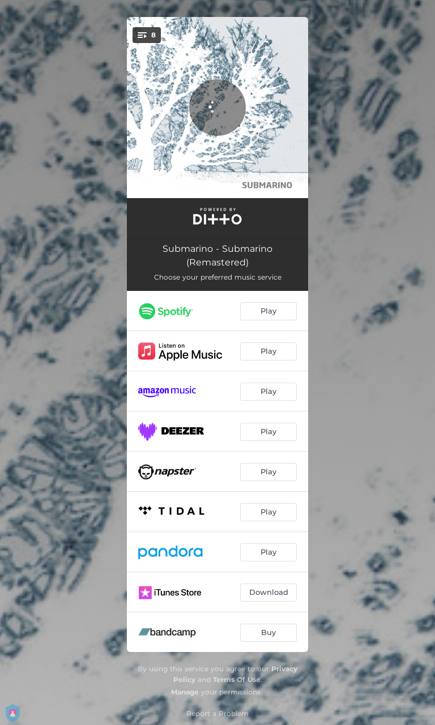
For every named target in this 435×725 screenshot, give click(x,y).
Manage (185, 692)
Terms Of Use (237, 679)
